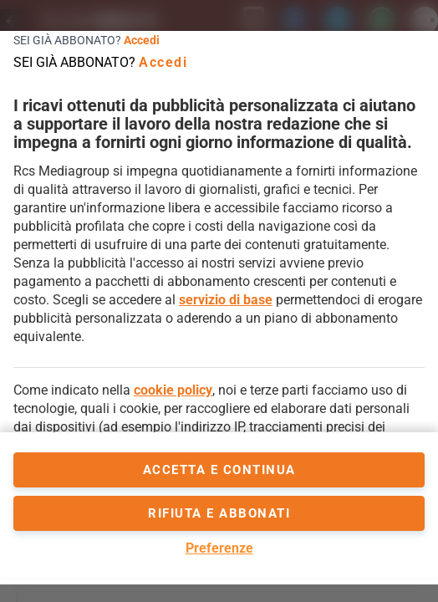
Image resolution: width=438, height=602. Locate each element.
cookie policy (173, 390)
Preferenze (219, 548)
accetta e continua (219, 469)
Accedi (142, 40)
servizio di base (225, 300)
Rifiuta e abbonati (219, 513)
